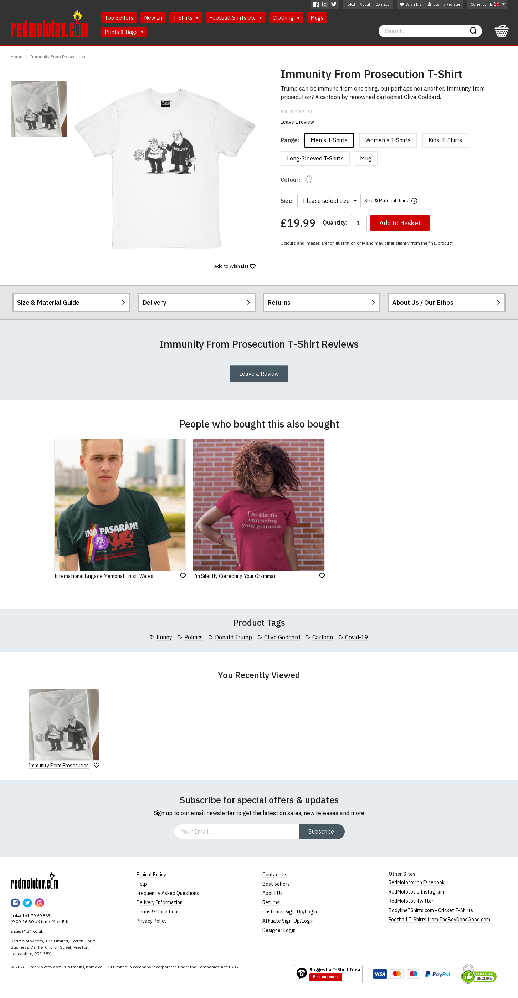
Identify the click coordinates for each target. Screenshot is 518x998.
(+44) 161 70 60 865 (30, 915)
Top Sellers (118, 17)
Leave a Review (259, 373)
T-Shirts (186, 17)
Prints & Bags (124, 32)
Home (16, 56)
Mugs (317, 17)
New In (153, 17)
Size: (287, 200)
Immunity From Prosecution (57, 56)
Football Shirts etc (235, 17)
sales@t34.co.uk (27, 931)
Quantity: (335, 222)
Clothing (286, 17)
